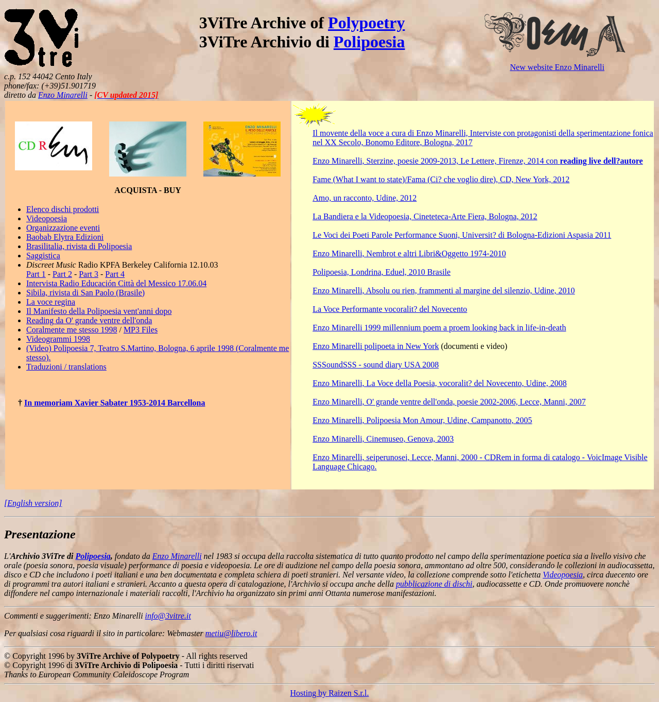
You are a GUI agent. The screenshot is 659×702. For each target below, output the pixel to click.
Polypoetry (366, 22)
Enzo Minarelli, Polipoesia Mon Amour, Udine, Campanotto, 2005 (422, 420)
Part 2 (62, 274)
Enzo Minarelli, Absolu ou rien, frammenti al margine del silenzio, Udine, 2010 (444, 290)
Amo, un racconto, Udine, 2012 (365, 198)
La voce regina (50, 301)
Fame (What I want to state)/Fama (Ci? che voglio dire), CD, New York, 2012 (441, 179)
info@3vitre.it (168, 615)
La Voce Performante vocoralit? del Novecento (390, 309)
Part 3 (88, 274)
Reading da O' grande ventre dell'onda (89, 320)
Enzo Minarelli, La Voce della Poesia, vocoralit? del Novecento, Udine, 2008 (439, 383)
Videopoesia (46, 218)
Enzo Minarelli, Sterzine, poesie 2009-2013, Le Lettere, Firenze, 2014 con (478, 160)
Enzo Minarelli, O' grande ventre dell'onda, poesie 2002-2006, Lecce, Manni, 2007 (449, 401)
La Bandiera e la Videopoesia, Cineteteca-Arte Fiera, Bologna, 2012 (425, 216)
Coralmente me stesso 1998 (71, 329)
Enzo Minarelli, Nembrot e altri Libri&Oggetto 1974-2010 (409, 253)
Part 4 (115, 274)
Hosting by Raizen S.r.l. (329, 693)
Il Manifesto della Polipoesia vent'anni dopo (98, 311)
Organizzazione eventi (63, 227)
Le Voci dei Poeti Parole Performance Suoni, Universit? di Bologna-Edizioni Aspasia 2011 (462, 235)
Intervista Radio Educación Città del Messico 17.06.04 (116, 283)
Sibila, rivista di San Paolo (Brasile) (85, 292)
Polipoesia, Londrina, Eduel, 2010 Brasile (381, 272)
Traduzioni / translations (66, 366)
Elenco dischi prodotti (62, 209)
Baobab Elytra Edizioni (64, 237)
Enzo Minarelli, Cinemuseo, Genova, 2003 (383, 438)
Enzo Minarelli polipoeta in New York (376, 346)
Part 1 (36, 274)
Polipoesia (369, 41)
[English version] (33, 503)
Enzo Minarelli (63, 95)
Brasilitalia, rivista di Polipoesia (79, 246)
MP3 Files (141, 329)
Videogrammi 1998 (58, 339)
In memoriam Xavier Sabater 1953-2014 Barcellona (114, 402)
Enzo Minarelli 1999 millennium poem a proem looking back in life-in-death (439, 327)
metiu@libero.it (231, 633)
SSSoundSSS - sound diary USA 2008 (376, 364)
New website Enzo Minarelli (557, 67)
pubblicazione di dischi (434, 584)
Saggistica (43, 255)
